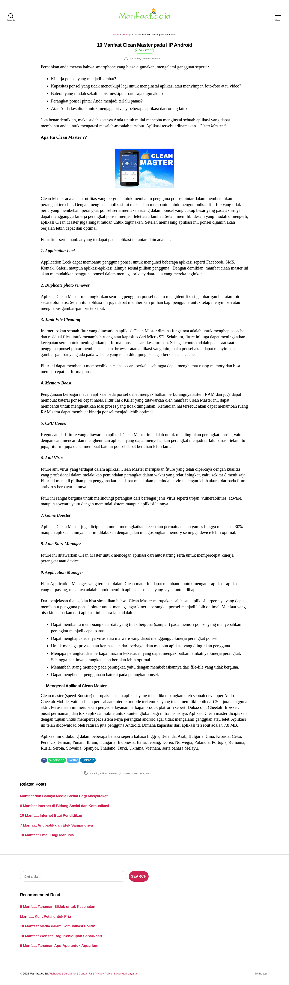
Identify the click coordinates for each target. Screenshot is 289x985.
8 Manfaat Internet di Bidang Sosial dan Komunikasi (64, 806)
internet (113, 773)
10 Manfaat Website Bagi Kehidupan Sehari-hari (61, 936)
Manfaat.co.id (39, 973)
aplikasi (103, 773)
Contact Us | (87, 973)
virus (148, 773)
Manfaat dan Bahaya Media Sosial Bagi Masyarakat (64, 796)
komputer (125, 773)
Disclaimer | (71, 973)
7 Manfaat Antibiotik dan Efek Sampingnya (56, 825)
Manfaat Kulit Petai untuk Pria (45, 916)
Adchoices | (55, 973)
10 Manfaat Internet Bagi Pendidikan (51, 815)
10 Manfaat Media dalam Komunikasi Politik (57, 926)
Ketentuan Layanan (126, 973)
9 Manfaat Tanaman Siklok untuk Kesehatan (57, 906)
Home (116, 34)
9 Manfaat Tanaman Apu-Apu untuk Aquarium (59, 945)
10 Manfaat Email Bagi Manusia (47, 835)
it (118, 773)
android (94, 773)
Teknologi (126, 34)
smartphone (138, 773)
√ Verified (144, 50)
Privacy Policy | (104, 973)
